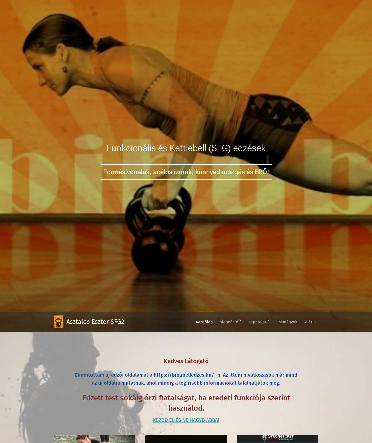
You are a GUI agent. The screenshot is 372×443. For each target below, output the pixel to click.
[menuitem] (191, 322)
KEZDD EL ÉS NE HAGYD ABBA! (186, 420)
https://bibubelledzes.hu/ (184, 375)
